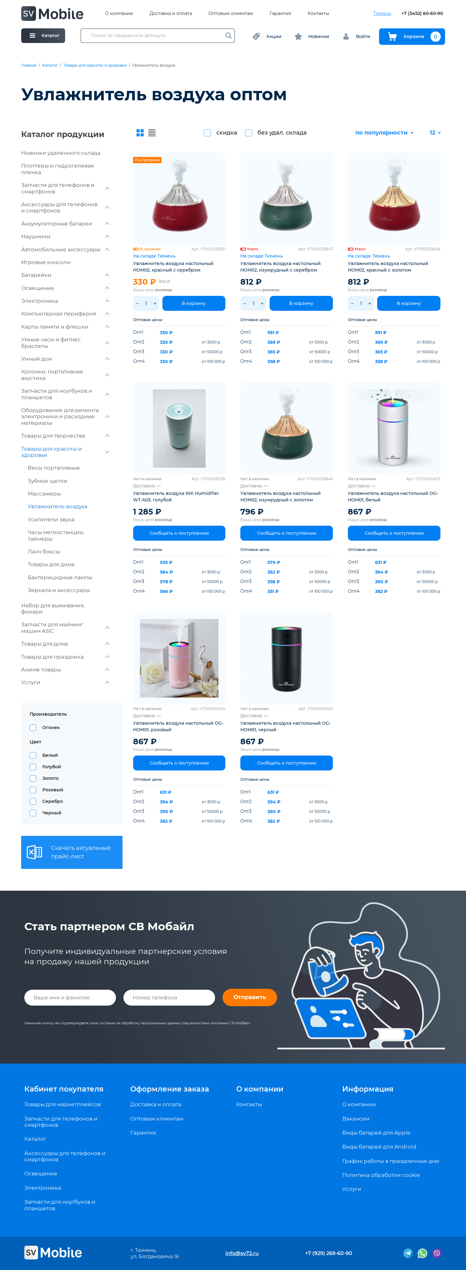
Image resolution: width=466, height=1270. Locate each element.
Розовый (52, 790)
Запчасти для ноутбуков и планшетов (65, 394)
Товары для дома (51, 564)
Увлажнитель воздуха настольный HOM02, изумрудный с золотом (280, 496)
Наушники (65, 236)
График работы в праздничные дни (390, 1161)
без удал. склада (282, 132)
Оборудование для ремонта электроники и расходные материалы (65, 416)
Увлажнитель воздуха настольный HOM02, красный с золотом (388, 267)
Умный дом (65, 359)
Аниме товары (65, 669)
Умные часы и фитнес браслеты (65, 342)
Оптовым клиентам (231, 13)
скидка (226, 132)
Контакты (318, 13)
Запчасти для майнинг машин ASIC (65, 627)
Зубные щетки (47, 481)
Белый (50, 755)
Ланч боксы (44, 551)
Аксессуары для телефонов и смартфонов (65, 207)
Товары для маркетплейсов (62, 1104)
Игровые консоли (46, 262)
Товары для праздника (65, 657)
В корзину (194, 303)
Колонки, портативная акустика (65, 374)
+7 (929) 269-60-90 (328, 1253)
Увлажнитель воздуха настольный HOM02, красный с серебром (173, 267)
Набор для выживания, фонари (53, 608)
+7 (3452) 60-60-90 (422, 13)
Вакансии (356, 1119)
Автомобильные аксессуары (65, 249)
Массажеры (44, 493)
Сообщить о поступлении (179, 533)
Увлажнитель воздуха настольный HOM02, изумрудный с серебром (280, 267)
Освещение (65, 288)
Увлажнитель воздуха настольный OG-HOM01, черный (285, 726)
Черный (51, 813)
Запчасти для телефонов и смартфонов (65, 188)
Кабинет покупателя (63, 1089)
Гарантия (280, 13)
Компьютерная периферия (65, 313)
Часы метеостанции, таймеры (56, 535)
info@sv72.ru (242, 1253)
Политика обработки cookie (381, 1175)
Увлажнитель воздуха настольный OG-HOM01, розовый (178, 726)
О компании (119, 13)
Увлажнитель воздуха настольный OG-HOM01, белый (393, 496)
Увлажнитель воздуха (57, 506)
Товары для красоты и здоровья (95, 65)
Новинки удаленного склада (60, 153)
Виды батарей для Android (379, 1147)
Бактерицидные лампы (60, 577)
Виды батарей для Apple (376, 1133)
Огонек (51, 727)
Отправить (249, 997)
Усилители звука (51, 519)
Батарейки (65, 275)
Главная (28, 65)
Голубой (51, 767)
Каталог (50, 65)
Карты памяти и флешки (65, 327)
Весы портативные (54, 468)
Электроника (65, 301)
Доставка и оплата (171, 13)
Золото (50, 778)
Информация (367, 1089)
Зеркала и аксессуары (59, 590)
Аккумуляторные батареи (65, 223)
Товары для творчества (65, 436)
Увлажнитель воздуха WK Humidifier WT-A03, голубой (176, 496)
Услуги (65, 682)
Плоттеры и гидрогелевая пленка (57, 169)
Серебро (52, 801)
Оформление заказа (169, 1089)
